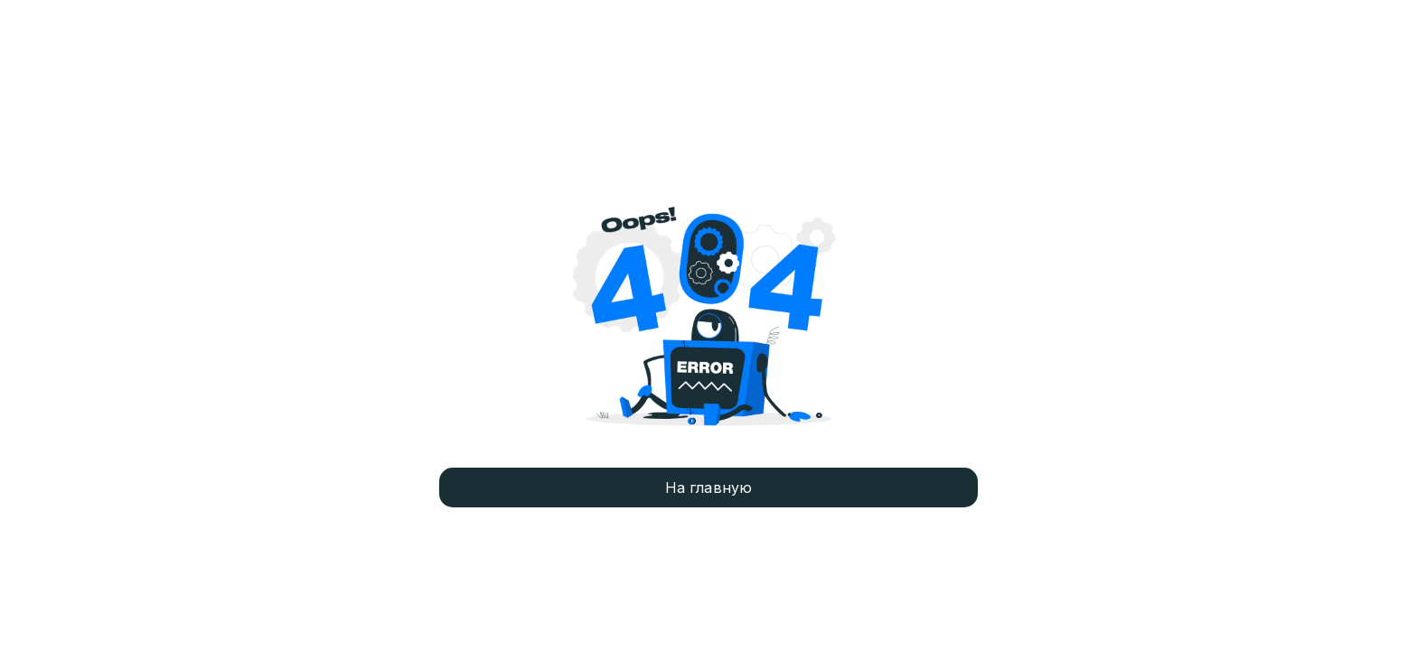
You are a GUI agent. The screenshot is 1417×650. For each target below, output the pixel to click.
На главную (709, 487)
